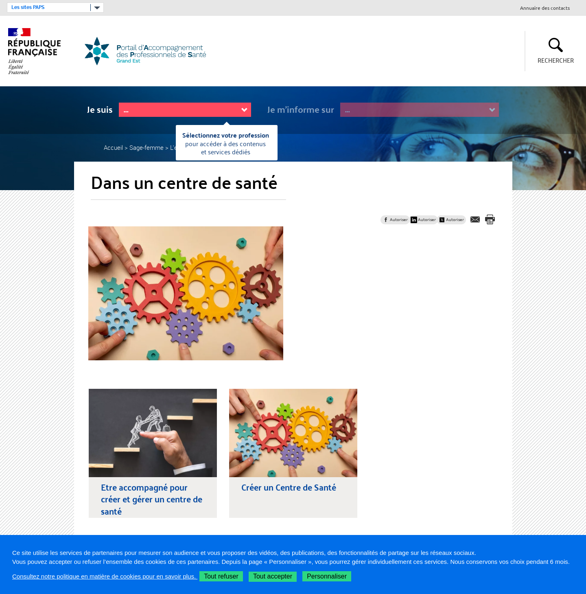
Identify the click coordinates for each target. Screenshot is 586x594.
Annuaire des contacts (545, 8)
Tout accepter (272, 576)
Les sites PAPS (27, 7)
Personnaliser (327, 576)
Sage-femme (146, 147)
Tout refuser (221, 576)
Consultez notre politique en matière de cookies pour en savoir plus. (104, 576)
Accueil (113, 147)
